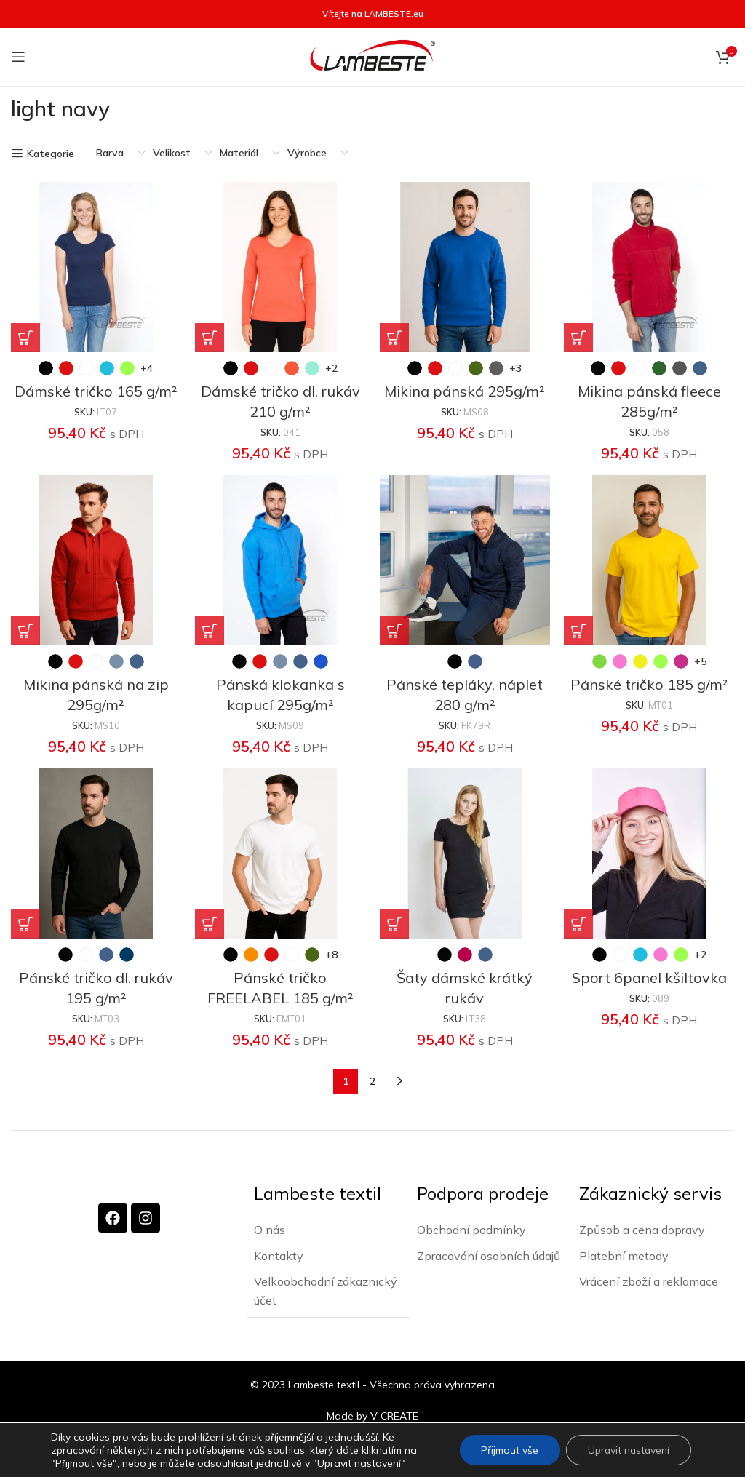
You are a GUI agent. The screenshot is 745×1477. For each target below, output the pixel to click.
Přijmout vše (507, 1450)
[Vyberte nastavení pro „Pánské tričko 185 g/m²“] (579, 630)
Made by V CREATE (372, 1414)
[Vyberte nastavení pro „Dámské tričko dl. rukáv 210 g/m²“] (210, 337)
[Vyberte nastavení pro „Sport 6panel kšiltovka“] (579, 924)
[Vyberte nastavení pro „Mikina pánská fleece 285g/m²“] (579, 337)
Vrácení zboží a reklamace (648, 1280)
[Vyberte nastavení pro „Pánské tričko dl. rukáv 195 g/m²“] (25, 924)
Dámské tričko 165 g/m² (96, 391)
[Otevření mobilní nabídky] (18, 56)
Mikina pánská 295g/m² (464, 391)
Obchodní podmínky (471, 1229)
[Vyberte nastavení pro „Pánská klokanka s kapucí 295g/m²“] (210, 630)
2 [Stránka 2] (372, 1081)
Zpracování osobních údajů (488, 1255)
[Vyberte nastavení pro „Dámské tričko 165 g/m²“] (25, 337)
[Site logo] (372, 56)
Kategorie (50, 154)
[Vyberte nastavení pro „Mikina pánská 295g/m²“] (394, 337)
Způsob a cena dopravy (642, 1229)
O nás (269, 1229)
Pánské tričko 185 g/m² (649, 684)
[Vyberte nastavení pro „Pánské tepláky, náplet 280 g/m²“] (394, 630)
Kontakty (278, 1255)
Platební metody (624, 1255)
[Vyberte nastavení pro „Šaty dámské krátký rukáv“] (394, 924)
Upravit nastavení (627, 1450)
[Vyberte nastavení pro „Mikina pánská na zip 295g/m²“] (25, 630)
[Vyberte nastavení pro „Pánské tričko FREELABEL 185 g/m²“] (210, 924)
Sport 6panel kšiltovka (649, 977)
